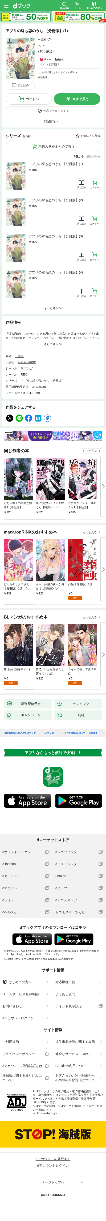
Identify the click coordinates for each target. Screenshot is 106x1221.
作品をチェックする (56, 110)
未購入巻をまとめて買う (56, 146)
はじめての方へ (17, 982)
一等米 (42, 39)
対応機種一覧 (65, 982)
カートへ (32, 99)
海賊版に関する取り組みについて (22, 1078)
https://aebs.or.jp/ (46, 1113)
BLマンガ (27, 368)
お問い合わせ (12, 1006)
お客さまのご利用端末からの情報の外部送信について (75, 1078)
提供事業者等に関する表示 (75, 1042)
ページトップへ (53, 1182)
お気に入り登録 (90, 135)
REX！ (25, 374)
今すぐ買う (80, 99)
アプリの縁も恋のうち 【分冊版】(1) (56, 164)
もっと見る (90, 451)
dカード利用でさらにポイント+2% (56, 72)
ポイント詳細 (48, 64)
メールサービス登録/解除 (21, 994)
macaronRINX (27, 362)
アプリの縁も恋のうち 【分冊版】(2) (56, 200)
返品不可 (42, 77)
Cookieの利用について (72, 1066)
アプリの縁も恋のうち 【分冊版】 (42, 380)
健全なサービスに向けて (73, 1054)
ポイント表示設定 (68, 1006)
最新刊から (93, 156)
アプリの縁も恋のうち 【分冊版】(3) (56, 236)
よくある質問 (65, 994)
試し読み (23, 85)
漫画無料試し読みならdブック (20, 733)
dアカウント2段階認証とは (22, 1066)
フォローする (49, 39)
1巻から (79, 156)
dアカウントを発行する (53, 1159)
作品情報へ (50, 121)
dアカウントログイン (18, 1018)
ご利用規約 (10, 1042)
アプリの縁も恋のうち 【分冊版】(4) (56, 272)
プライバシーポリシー (18, 1054)
